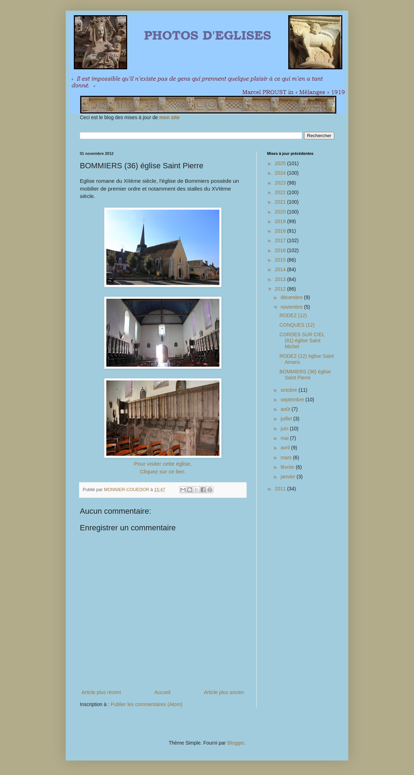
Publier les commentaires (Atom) (146, 704)
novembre (292, 307)
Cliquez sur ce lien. (163, 471)
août (285, 409)
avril (285, 447)
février (288, 467)
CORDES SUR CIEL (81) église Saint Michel (302, 340)
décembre (292, 297)
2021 (281, 202)
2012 (281, 289)
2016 (281, 250)
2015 (281, 260)
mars (286, 457)
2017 (281, 240)
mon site (169, 117)
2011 (281, 488)
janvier (288, 476)
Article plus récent (101, 692)
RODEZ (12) (293, 315)
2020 (281, 212)
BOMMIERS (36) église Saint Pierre (305, 374)
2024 (281, 173)
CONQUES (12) (297, 325)
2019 (281, 221)
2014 (281, 269)
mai (285, 438)
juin (285, 428)
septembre (292, 399)
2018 (281, 231)
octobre (289, 390)
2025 (281, 163)
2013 (281, 279)
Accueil (162, 692)
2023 (281, 183)
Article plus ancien (224, 692)
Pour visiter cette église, (162, 464)
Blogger (235, 743)
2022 (281, 192)
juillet (286, 418)
